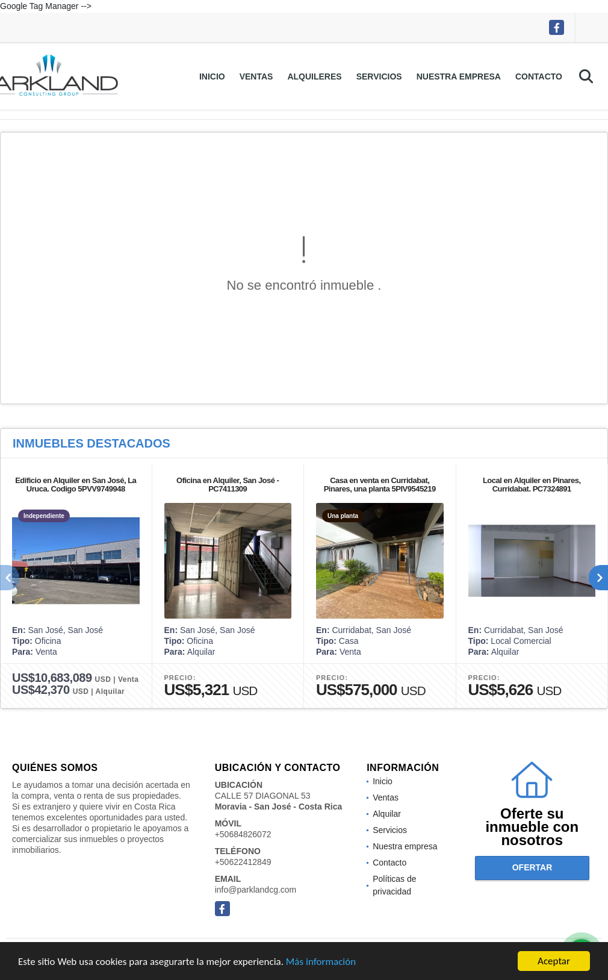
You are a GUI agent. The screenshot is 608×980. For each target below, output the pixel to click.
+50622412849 (243, 862)
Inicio (212, 76)
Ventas (256, 76)
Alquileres (314, 76)
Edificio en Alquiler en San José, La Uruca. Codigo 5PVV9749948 (75, 484)
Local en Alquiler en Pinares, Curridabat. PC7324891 (532, 484)
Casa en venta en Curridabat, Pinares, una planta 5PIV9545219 (380, 484)
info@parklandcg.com (256, 889)
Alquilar (387, 814)
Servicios (379, 76)
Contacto (538, 76)
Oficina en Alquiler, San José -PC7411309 (227, 484)
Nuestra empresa (459, 76)
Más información (321, 962)
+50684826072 (243, 834)
